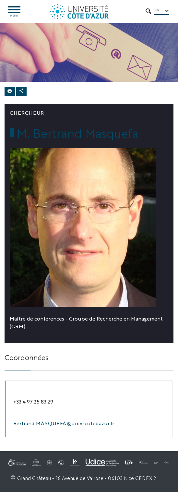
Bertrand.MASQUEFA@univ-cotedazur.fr (63, 423)
